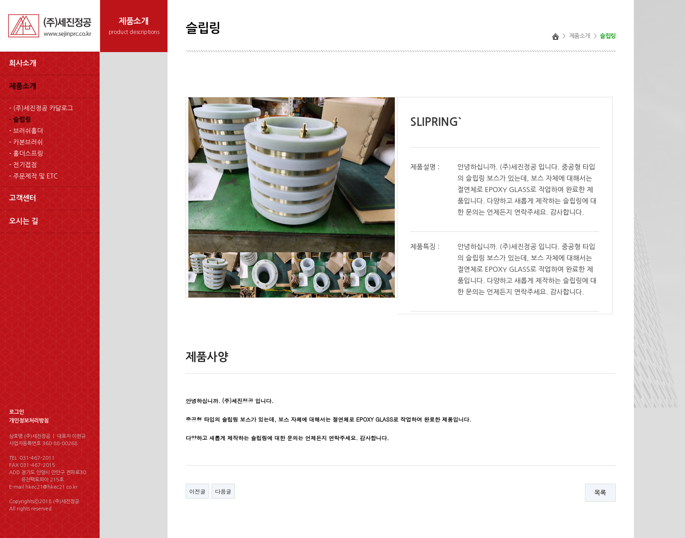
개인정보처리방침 (29, 420)
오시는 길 (23, 221)
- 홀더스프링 (26, 153)
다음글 (223, 491)
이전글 (197, 491)
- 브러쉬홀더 (26, 131)
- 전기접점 (23, 165)
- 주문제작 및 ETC (33, 176)
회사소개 (22, 63)
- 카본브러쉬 (26, 142)
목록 (600, 493)
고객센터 (22, 198)
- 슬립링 (20, 119)
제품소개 (22, 86)
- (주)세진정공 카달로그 (41, 108)
